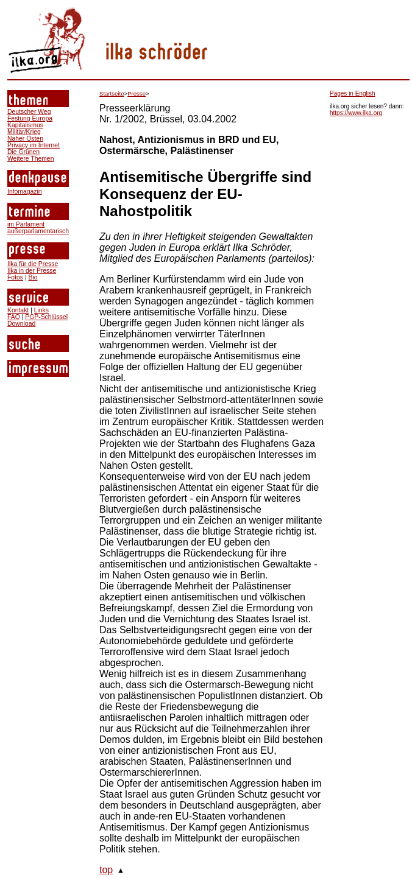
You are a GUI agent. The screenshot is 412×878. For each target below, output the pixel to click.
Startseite (111, 93)
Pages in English (352, 93)
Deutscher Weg (29, 111)
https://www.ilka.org (356, 113)
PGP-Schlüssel (46, 317)
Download (21, 323)
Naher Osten (25, 138)
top (106, 870)
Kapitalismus (25, 125)
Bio (32, 277)
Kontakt (18, 310)
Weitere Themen (30, 158)
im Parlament (25, 224)
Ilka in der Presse (31, 270)
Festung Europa (29, 118)
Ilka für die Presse (32, 264)
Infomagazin (24, 191)
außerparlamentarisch (38, 231)
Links (41, 310)
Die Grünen (23, 152)
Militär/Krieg (24, 131)
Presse (136, 93)
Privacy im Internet (33, 145)
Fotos (15, 277)
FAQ (13, 317)
